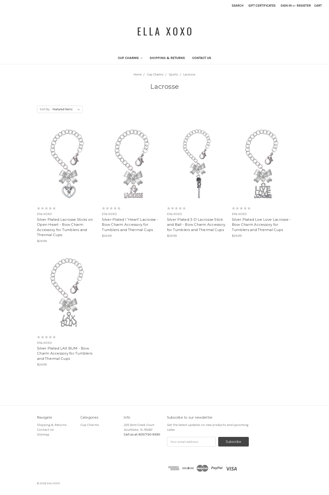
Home (138, 74)
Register (304, 6)
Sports (173, 74)
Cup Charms (130, 58)
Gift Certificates (262, 6)
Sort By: (45, 109)
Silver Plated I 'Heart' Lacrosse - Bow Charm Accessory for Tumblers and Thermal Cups (130, 224)
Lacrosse (189, 74)
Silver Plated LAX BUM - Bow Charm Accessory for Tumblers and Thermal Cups (64, 353)
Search (237, 6)
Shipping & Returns (167, 58)
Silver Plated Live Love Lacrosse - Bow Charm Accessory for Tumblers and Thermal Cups (261, 224)
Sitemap (43, 434)
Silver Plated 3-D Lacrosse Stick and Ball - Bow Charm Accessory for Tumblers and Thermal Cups (196, 224)
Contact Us (201, 58)
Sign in (286, 6)
